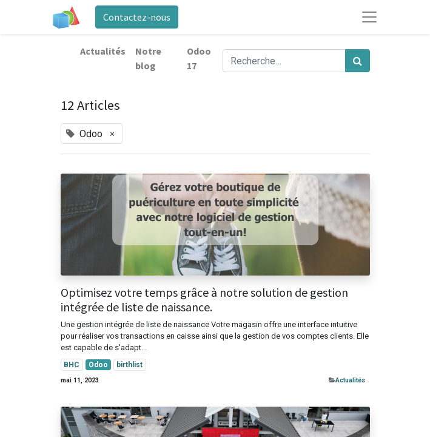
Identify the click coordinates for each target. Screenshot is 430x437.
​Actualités (350, 380)
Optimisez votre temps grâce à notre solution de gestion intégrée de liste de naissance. (204, 299)
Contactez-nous (136, 17)
